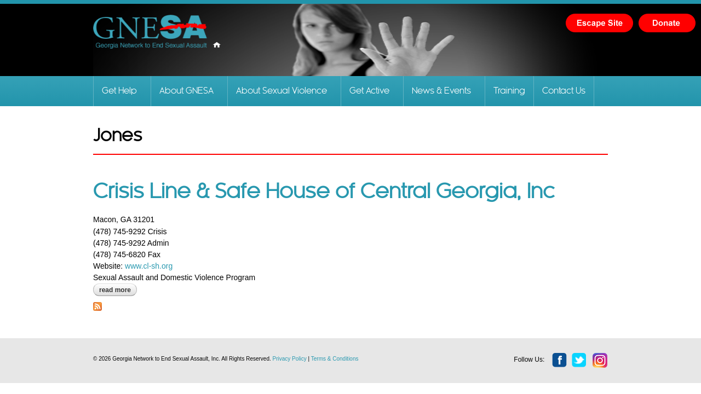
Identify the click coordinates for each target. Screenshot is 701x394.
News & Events (441, 91)
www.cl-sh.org (148, 266)
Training (509, 91)
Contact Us (563, 91)
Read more (118, 290)
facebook (559, 360)
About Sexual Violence (281, 91)
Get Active (369, 91)
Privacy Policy (290, 359)
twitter (579, 360)
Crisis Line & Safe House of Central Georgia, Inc (324, 192)
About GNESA (186, 91)
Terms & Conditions (335, 359)
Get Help (119, 91)
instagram (600, 360)
